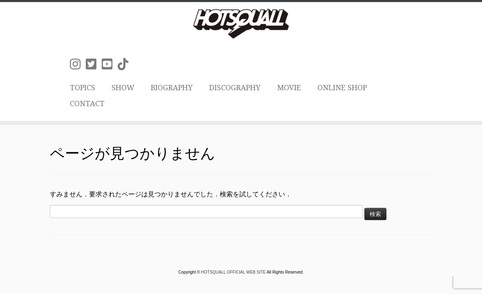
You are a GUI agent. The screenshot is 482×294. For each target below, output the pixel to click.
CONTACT (87, 103)
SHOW (123, 87)
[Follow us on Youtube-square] (110, 64)
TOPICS (82, 87)
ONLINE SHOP (342, 87)
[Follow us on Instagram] (78, 64)
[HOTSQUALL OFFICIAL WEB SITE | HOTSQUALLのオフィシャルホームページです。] (241, 23)
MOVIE (289, 87)
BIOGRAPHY (172, 87)
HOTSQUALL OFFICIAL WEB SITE (233, 272)
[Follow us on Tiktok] (126, 64)
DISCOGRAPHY (235, 87)
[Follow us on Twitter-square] (94, 64)
